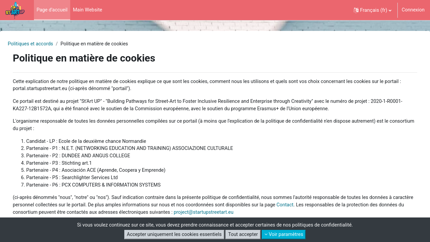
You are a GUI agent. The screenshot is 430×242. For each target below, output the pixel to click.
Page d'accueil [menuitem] (53, 10)
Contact (358, 209)
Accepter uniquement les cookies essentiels (173, 235)
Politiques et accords (47, 44)
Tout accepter (243, 235)
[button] (371, 10)
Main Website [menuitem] (89, 10)
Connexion (413, 10)
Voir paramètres (286, 235)
